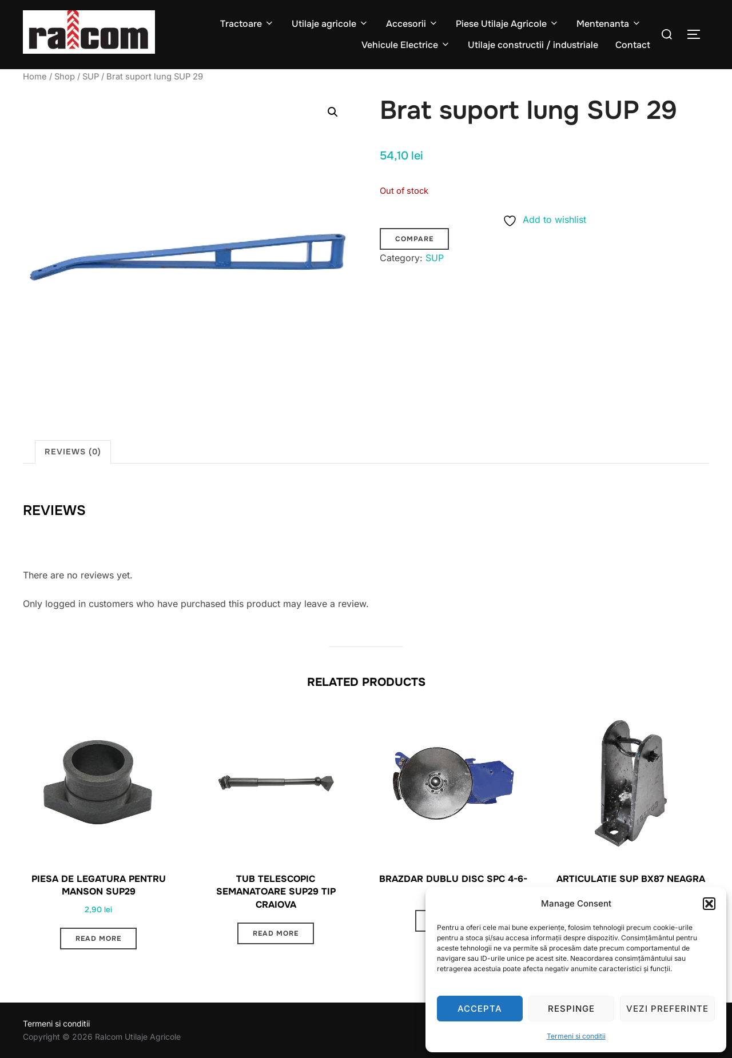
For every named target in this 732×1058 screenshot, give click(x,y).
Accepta (480, 1008)
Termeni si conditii (576, 1036)
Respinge (571, 1008)
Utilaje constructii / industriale (533, 45)
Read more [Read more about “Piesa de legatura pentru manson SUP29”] (98, 938)
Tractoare (247, 24)
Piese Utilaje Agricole (507, 24)
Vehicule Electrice (406, 45)
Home (35, 76)
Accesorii (412, 24)
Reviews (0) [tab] (73, 451)
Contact (632, 45)
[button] (709, 903)
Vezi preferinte (667, 1008)
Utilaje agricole (330, 24)
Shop (64, 76)
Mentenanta (609, 24)
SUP (90, 76)
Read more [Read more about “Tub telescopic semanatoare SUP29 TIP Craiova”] (276, 933)
